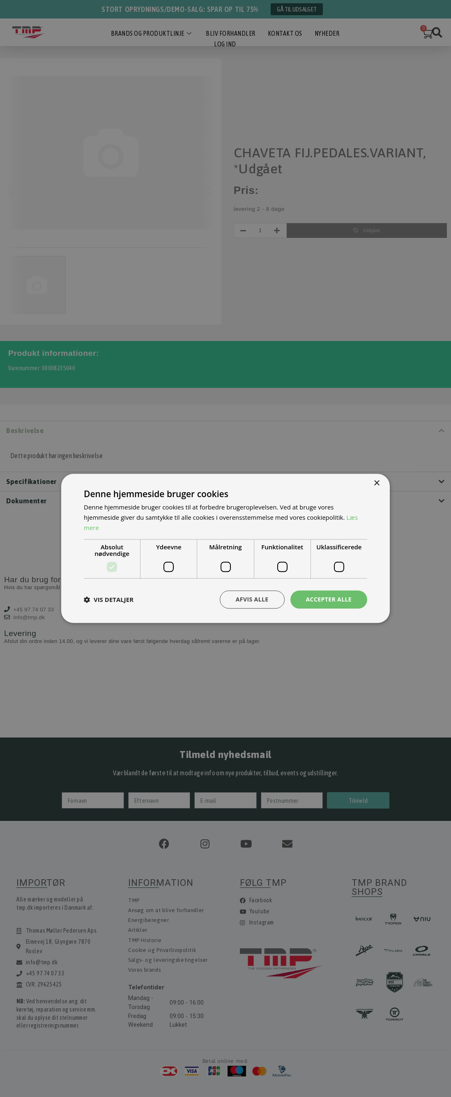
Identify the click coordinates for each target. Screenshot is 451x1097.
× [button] (376, 483)
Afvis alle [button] (252, 599)
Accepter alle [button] (329, 599)
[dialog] (225, 548)
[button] (108, 599)
